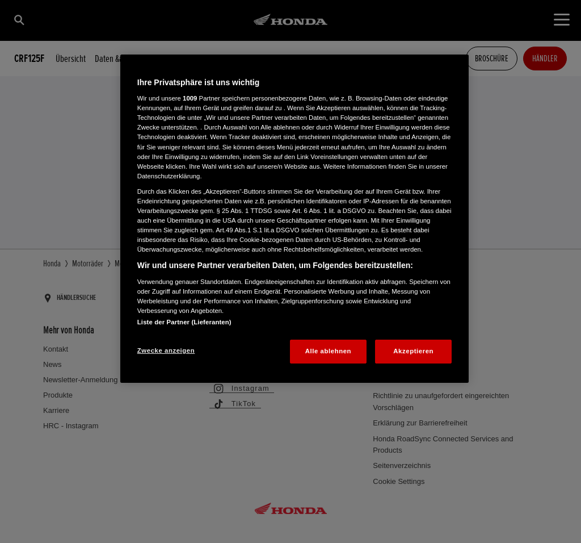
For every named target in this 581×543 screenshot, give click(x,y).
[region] (294, 219)
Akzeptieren (413, 351)
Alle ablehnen (328, 351)
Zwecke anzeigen (166, 350)
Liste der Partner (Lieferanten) (184, 322)
